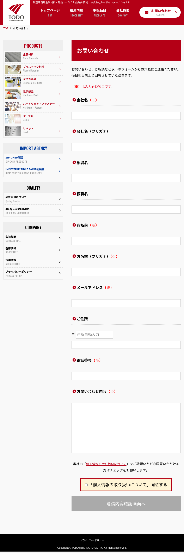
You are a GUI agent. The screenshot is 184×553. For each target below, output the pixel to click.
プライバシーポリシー (92, 541)
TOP (5, 28)
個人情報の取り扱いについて (106, 463)
